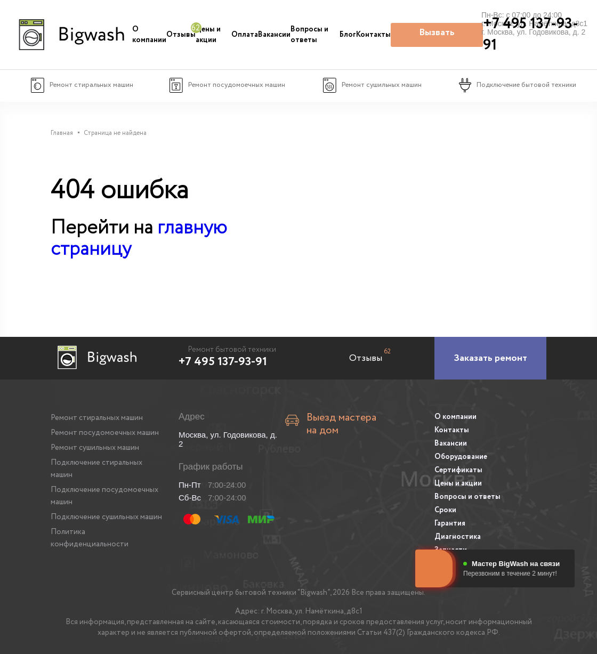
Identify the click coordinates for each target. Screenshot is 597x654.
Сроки (445, 510)
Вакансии (274, 34)
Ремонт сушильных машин (95, 447)
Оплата (244, 34)
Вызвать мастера (437, 36)
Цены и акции (208, 34)
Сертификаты (458, 470)
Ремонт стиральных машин (97, 418)
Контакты (373, 34)
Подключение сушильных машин (106, 517)
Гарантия (449, 523)
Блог (348, 34)
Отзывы (181, 34)
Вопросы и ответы (309, 34)
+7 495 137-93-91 (223, 361)
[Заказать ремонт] (490, 358)
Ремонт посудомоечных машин (105, 432)
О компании (149, 34)
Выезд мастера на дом (341, 424)
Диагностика (457, 536)
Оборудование (460, 456)
